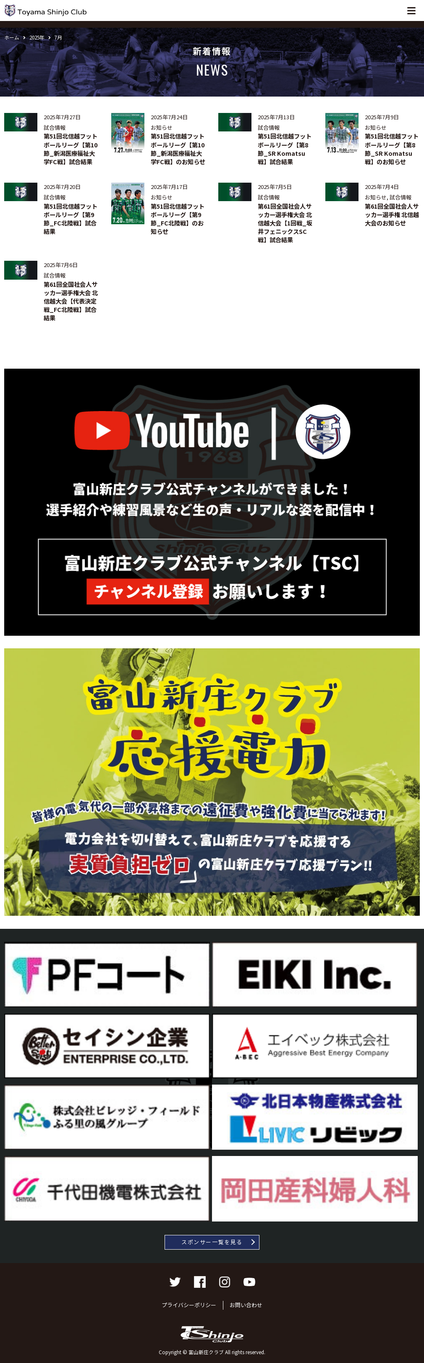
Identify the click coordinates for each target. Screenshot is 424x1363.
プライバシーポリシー (189, 1305)
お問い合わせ (246, 1305)
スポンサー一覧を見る (212, 1242)
